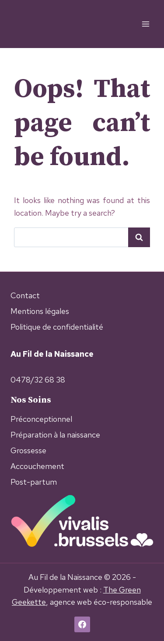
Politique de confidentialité (56, 327)
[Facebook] (82, 624)
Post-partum (33, 482)
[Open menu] (145, 24)
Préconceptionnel (41, 419)
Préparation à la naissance (55, 435)
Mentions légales (39, 311)
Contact (25, 295)
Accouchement (37, 466)
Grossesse (28, 450)
